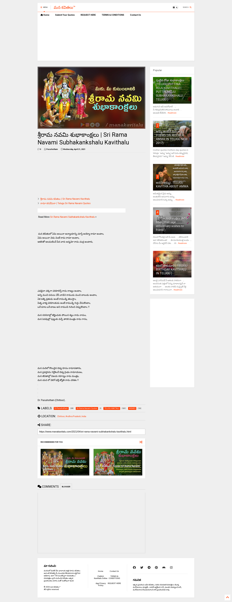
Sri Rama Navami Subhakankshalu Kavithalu (72, 216)
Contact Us (135, 15)
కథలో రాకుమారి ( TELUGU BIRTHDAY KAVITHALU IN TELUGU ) (172, 269)
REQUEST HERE (88, 15)
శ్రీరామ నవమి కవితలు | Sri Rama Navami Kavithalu (65, 198)
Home (45, 15)
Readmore (172, 113)
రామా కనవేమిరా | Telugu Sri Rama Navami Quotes (65, 203)
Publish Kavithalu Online (100, 577)
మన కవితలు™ (64, 7)
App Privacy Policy (101, 584)
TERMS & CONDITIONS (113, 15)
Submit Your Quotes (65, 15)
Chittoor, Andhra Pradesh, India (71, 416)
